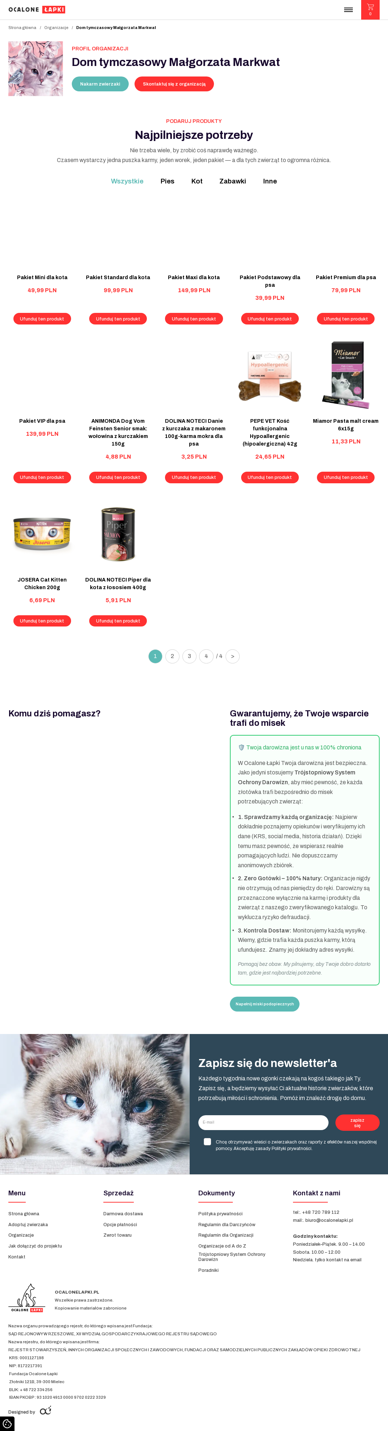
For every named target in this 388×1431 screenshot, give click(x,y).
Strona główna (22, 27)
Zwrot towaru (117, 1235)
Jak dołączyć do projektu (35, 1246)
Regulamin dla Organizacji (225, 1235)
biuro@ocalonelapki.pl (329, 1220)
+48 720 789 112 (320, 1212)
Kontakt (16, 1257)
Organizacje (56, 27)
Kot (197, 181)
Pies (167, 181)
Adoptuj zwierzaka (28, 1224)
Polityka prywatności (220, 1213)
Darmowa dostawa (123, 1213)
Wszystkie (127, 181)
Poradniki (208, 1270)
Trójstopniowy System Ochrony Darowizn (231, 1257)
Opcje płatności (120, 1224)
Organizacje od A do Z (222, 1246)
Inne (270, 181)
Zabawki (232, 181)
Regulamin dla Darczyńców (226, 1224)
